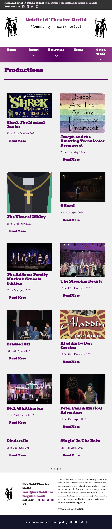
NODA (28, 3)
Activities (56, 50)
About (33, 50)
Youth (78, 50)
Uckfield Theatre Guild (56, 19)
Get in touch (101, 52)
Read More (17, 141)
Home (11, 50)
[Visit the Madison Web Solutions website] (56, 522)
